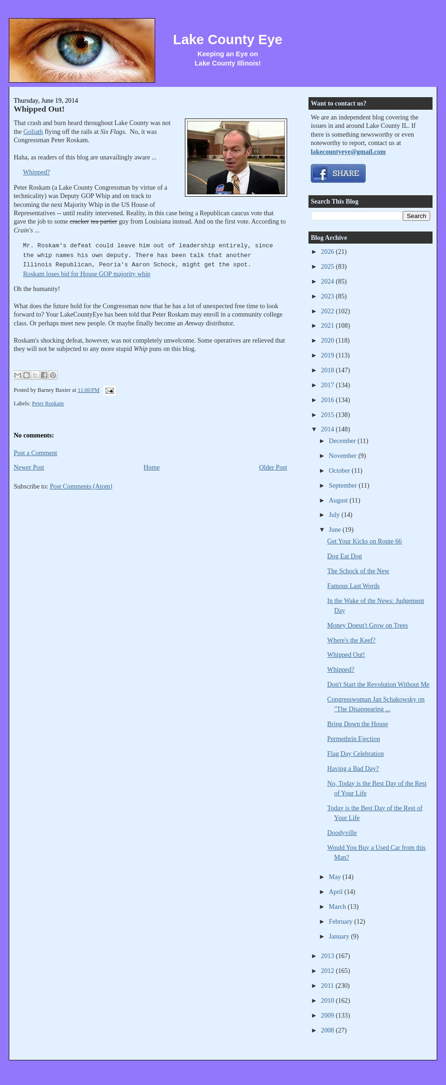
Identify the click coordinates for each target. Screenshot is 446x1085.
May (336, 876)
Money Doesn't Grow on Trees (367, 625)
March (338, 906)
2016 (328, 400)
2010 (328, 1000)
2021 (328, 325)
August (339, 500)
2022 (328, 311)
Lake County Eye (227, 39)
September (344, 485)
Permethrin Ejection (353, 738)
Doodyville (342, 832)
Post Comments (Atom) (81, 486)
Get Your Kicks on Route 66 (364, 541)
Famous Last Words (353, 585)
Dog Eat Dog (344, 556)
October (340, 470)
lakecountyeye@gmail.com (348, 151)
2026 (328, 251)
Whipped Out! (39, 108)
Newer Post (28, 467)
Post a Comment (35, 452)
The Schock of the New (358, 571)
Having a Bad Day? (353, 768)
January (340, 936)
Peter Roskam (48, 403)
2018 (328, 370)
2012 (328, 970)
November (343, 455)
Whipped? (36, 172)
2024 (328, 281)
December (343, 440)
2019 (328, 355)
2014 (328, 429)
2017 (328, 385)
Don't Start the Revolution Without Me (378, 684)
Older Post (273, 467)
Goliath (33, 131)
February (341, 921)
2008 (328, 1030)
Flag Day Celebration (355, 753)
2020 (328, 340)
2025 (328, 266)
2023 (328, 296)
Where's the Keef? (351, 640)
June (336, 529)
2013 (328, 955)
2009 (328, 1015)
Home (152, 467)
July (335, 514)
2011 (328, 985)
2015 (328, 414)
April (336, 891)
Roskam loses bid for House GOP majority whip (86, 274)
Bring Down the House (357, 724)
